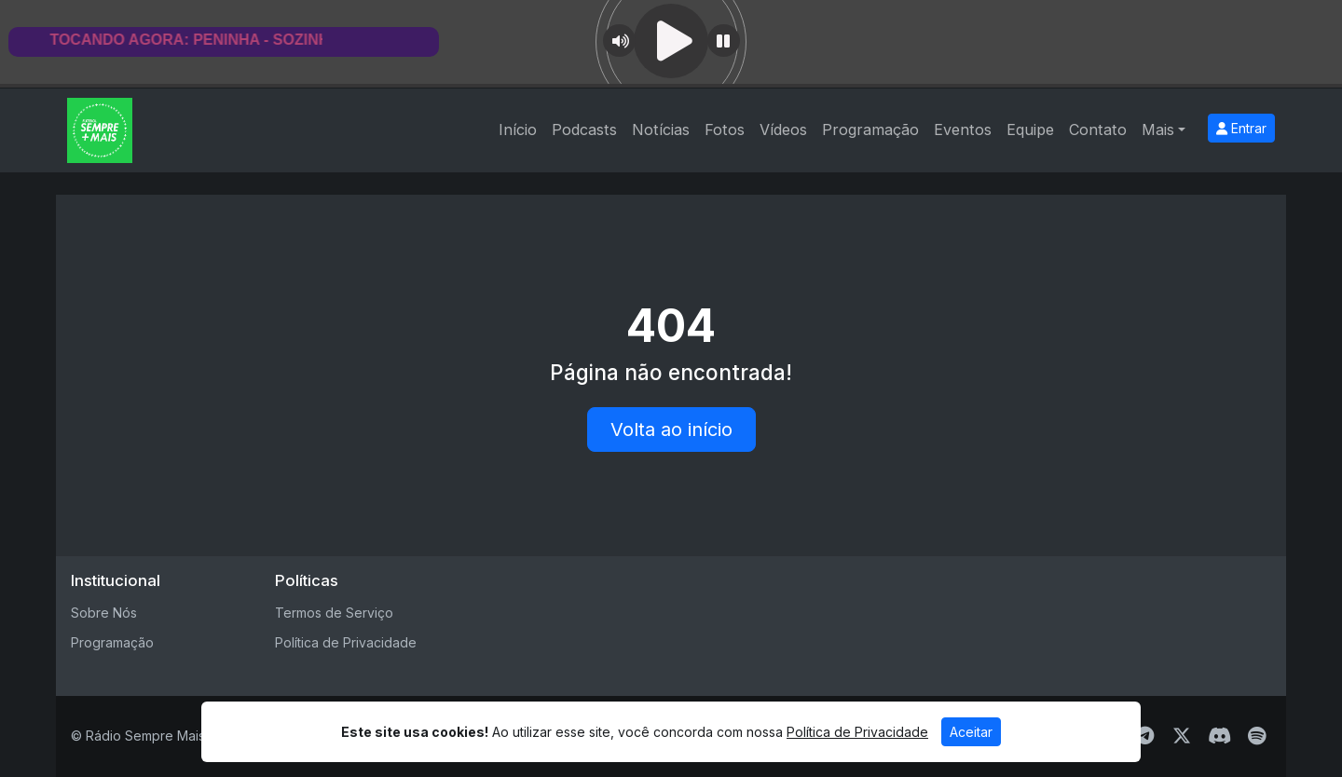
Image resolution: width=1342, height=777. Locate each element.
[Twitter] (1181, 736)
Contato (1098, 129)
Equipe (1030, 129)
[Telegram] (1145, 736)
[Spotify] (1257, 736)
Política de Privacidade (346, 642)
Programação (870, 129)
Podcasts (584, 129)
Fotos (725, 129)
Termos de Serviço (334, 612)
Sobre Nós (104, 612)
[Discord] (1219, 736)
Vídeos (783, 129)
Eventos (963, 129)
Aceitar (971, 732)
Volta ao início (671, 429)
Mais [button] (1158, 129)
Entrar (1241, 128)
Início (518, 129)
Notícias (661, 129)
